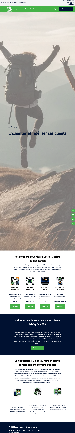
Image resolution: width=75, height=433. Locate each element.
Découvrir (15, 306)
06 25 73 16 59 (70, 2)
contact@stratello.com (68, 0)
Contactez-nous (37, 348)
